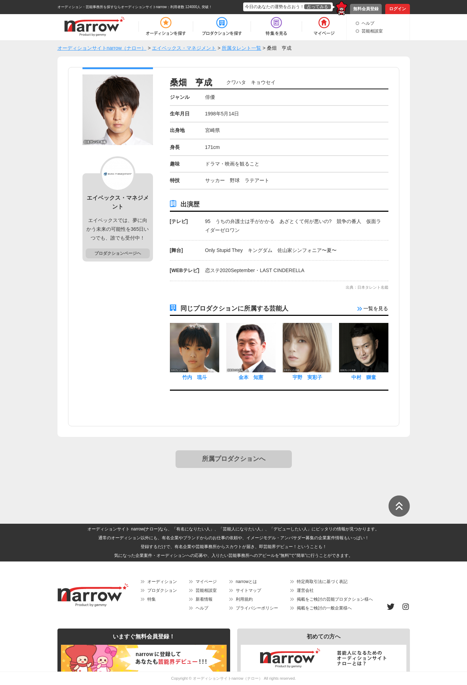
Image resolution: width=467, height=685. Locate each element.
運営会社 (305, 590)
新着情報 (204, 599)
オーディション (162, 581)
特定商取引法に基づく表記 (322, 581)
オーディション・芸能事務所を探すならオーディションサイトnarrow (112, 7)
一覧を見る (372, 308)
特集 (151, 599)
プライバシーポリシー (257, 608)
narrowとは (246, 581)
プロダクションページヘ (117, 253)
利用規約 (244, 599)
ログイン (397, 8)
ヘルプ (368, 23)
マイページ (206, 581)
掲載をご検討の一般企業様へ (324, 608)
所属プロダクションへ (233, 458)
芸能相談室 (372, 31)
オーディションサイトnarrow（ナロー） (228, 678)
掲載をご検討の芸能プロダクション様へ (335, 599)
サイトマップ (248, 590)
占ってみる (317, 6)
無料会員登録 (366, 8)
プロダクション (162, 590)
